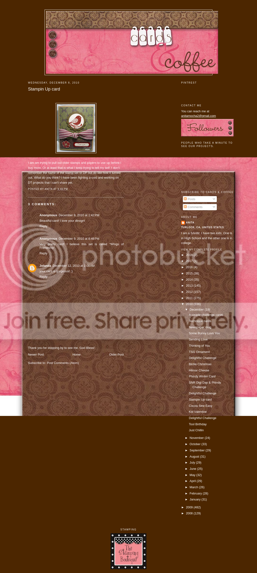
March (194, 487)
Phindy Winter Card (202, 376)
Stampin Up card (44, 89)
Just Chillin (196, 430)
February (196, 493)
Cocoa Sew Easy (200, 406)
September (197, 450)
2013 (190, 285)
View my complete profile (201, 249)
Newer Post (36, 354)
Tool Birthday (198, 424)
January (195, 499)
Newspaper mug (200, 327)
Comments (193, 207)
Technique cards (200, 321)
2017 (190, 261)
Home (77, 354)
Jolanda (45, 265)
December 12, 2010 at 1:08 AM (74, 265)
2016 (190, 267)
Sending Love (198, 339)
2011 (190, 298)
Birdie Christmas (200, 364)
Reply (43, 226)
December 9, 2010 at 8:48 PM (79, 238)
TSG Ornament (199, 352)
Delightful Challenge (202, 358)
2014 (190, 279)
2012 (190, 292)
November (197, 438)
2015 (190, 273)
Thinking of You (199, 345)
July (193, 462)
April (193, 481)
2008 (190, 513)
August (195, 456)
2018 (190, 255)
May (193, 475)
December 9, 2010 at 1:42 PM (79, 215)
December (197, 309)
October (195, 444)
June (193, 469)
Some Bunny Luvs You (204, 333)
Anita (190, 222)
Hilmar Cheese (199, 370)
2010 (190, 304)
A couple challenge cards (206, 315)
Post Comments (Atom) (63, 363)
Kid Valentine (198, 412)
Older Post (116, 354)
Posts (189, 199)
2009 (190, 507)
